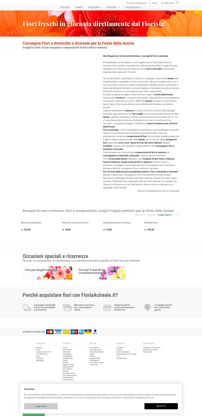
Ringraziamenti (68, 367)
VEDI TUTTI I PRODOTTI (157, 215)
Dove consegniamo (123, 352)
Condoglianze (67, 356)
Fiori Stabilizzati (41, 354)
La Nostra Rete (121, 358)
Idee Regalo (40, 360)
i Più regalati (133, 7)
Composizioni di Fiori (43, 352)
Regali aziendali (95, 358)
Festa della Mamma (70, 375)
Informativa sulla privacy (151, 348)
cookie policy (106, 395)
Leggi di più (40, 406)
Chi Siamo (120, 348)
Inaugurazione (68, 358)
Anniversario (67, 350)
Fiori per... (113, 7)
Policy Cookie (147, 352)
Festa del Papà (68, 378)
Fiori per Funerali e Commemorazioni (91, 271)
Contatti (119, 350)
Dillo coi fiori (94, 365)
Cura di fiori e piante (96, 363)
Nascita (65, 363)
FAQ (117, 356)
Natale (92, 354)
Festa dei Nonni (68, 380)
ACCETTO (161, 406)
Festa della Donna (69, 373)
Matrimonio (67, 352)
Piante (79, 7)
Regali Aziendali (68, 365)
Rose (38, 356)
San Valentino (67, 369)
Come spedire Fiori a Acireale (126, 354)
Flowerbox (39, 358)
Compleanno (67, 354)
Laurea (65, 360)
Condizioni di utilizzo (150, 350)
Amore (65, 348)
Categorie (94, 7)
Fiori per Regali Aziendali (41, 270)
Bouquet (65, 7)
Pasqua (65, 371)
